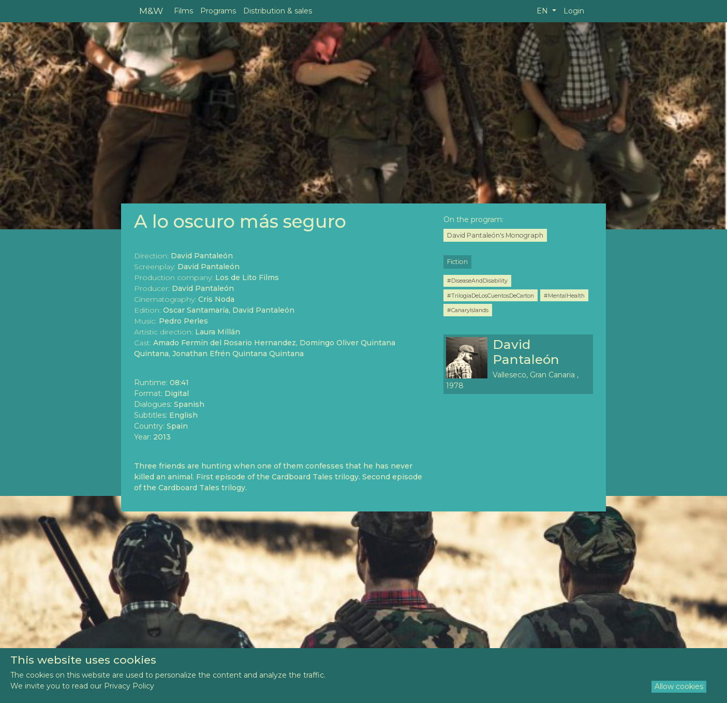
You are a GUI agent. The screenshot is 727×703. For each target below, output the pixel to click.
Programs (218, 11)
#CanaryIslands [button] (467, 310)
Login (573, 11)
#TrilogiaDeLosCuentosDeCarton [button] (490, 295)
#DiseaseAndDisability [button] (477, 280)
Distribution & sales (277, 11)
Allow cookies (679, 686)
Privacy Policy (129, 686)
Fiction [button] (457, 262)
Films (183, 11)
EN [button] (543, 11)
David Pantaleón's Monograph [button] (495, 235)
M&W (151, 10)
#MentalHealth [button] (564, 295)
